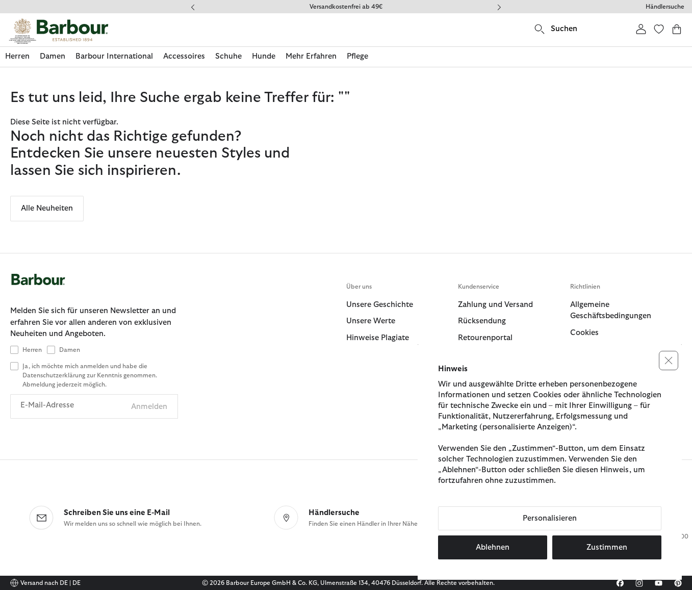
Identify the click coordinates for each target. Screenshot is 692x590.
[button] (668, 360)
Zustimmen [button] (606, 547)
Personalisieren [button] (550, 518)
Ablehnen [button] (492, 547)
